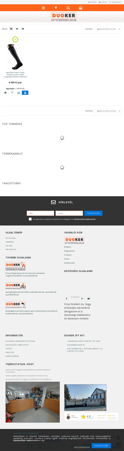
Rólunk (9, 246)
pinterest (82, 298)
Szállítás (10, 352)
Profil (101, 2)
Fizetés (9, 349)
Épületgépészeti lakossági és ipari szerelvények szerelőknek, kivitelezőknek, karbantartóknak (32, 312)
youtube (88, 298)
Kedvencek (115, 2)
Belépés (89, 2)
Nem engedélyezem (82, 447)
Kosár (66, 259)
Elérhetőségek (12, 356)
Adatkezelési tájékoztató (17, 345)
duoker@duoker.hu (76, 345)
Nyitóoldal (11, 238)
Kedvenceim (69, 263)
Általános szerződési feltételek (20, 341)
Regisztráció (69, 251)
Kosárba (25, 93)
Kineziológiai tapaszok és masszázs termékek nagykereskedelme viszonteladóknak (25, 274)
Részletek (5, 93)
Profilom (67, 255)
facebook (66, 298)
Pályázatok (11, 249)
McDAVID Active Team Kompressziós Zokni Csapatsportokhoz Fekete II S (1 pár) (15, 75)
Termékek (10, 242)
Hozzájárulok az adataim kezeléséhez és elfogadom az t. (64, 219)
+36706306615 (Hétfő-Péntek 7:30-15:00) (83, 341)
